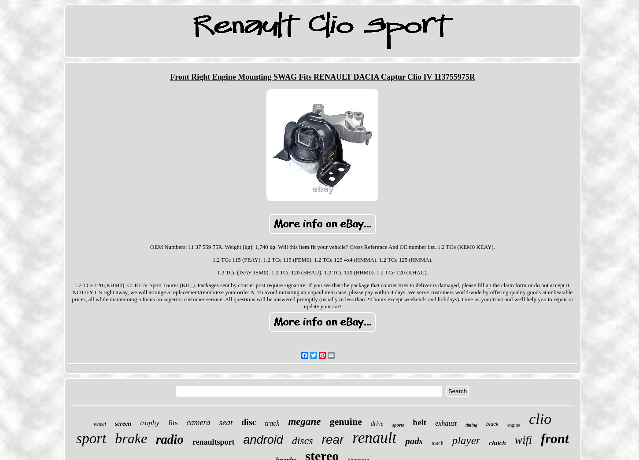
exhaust (446, 423)
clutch (497, 442)
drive (377, 423)
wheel (100, 424)
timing (471, 425)
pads (414, 441)
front (555, 438)
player (466, 440)
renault (374, 437)
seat (226, 422)
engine (513, 424)
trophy (149, 423)
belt (420, 422)
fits (173, 423)
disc (248, 422)
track (272, 423)
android (263, 439)
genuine (346, 421)
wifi (523, 440)
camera (199, 422)
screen (123, 423)
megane (304, 421)
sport (91, 438)
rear (333, 439)
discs (302, 440)
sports (398, 424)
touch (437, 443)
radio (170, 439)
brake (131, 438)
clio (540, 419)
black (492, 423)
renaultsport (213, 442)
